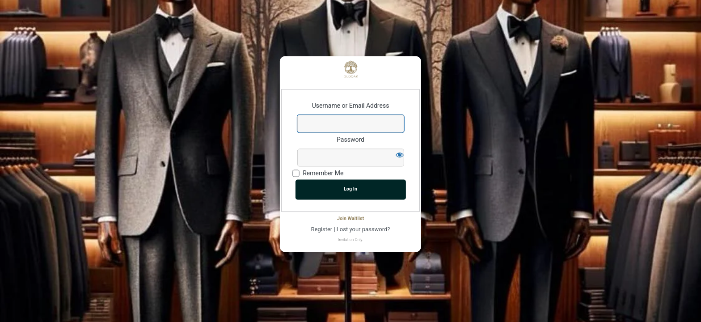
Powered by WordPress (350, 69)
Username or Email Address (350, 106)
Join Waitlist (350, 218)
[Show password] (400, 155)
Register (322, 229)
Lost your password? (363, 229)
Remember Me (323, 173)
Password (350, 139)
